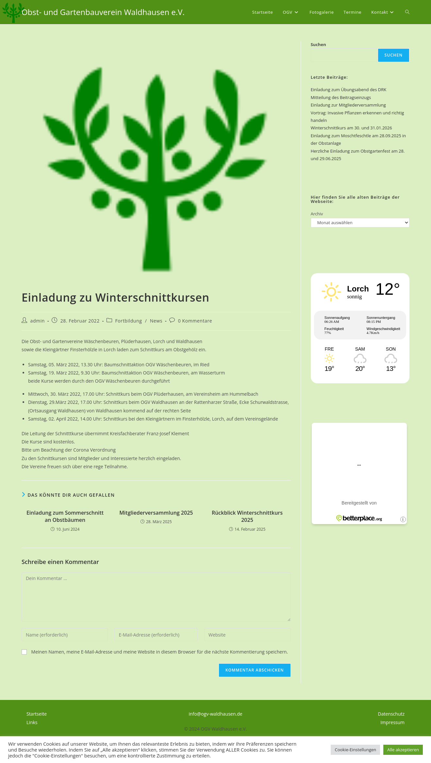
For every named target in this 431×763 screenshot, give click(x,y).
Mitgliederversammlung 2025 (156, 512)
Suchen (318, 44)
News (156, 321)
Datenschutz (391, 714)
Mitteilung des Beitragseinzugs (341, 97)
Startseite (36, 714)
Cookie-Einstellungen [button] (355, 750)
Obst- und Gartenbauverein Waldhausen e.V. (103, 12)
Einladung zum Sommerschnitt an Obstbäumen (65, 516)
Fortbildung (128, 321)
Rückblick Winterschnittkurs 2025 (247, 516)
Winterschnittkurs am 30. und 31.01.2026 (351, 128)
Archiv (317, 214)
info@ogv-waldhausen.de (215, 714)
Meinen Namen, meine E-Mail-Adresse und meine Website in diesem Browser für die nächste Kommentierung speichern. (159, 652)
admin (37, 321)
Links (31, 722)
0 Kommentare (195, 321)
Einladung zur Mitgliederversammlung (348, 105)
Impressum (392, 722)
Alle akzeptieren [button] (403, 750)
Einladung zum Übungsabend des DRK (348, 89)
